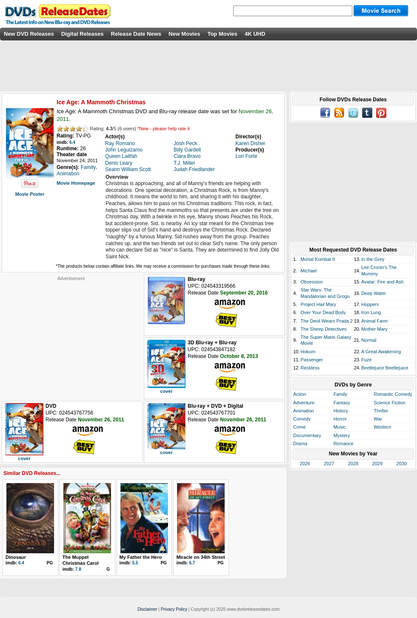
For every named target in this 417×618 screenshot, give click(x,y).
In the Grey (372, 259)
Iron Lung (371, 312)
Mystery (342, 435)
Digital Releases (82, 34)
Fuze (366, 359)
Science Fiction (390, 402)
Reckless (310, 367)
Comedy (302, 418)
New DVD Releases (29, 34)
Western (382, 426)
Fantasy (342, 402)
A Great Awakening (381, 351)
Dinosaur (16, 557)
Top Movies (222, 34)
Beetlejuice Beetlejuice (384, 367)
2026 (305, 463)
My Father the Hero (141, 557)
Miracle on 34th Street (200, 557)
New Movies (184, 34)
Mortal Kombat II (317, 259)
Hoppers (370, 304)
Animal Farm (374, 320)
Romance (344, 443)
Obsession (311, 281)
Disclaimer (147, 609)
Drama (300, 443)
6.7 (192, 563)
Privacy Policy (174, 609)
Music (340, 426)
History (341, 410)
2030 (401, 463)
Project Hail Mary (318, 304)
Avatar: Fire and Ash (382, 281)
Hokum (307, 351)
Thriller (381, 410)
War (378, 418)
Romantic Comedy (393, 394)
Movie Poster (29, 194)
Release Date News (136, 34)
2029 (377, 463)
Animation (303, 410)
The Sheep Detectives (323, 329)
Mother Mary (374, 329)
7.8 (78, 569)
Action (299, 394)
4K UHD (255, 34)
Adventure (303, 402)
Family (340, 394)
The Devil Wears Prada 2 (326, 320)
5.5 (135, 563)
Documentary (307, 435)
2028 (353, 463)
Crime (299, 426)
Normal (368, 340)
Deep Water (373, 293)
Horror (340, 418)
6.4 (72, 142)
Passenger (311, 359)
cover (166, 391)
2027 (329, 463)
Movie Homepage (76, 183)
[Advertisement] (71, 334)
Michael (308, 270)
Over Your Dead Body (323, 312)
